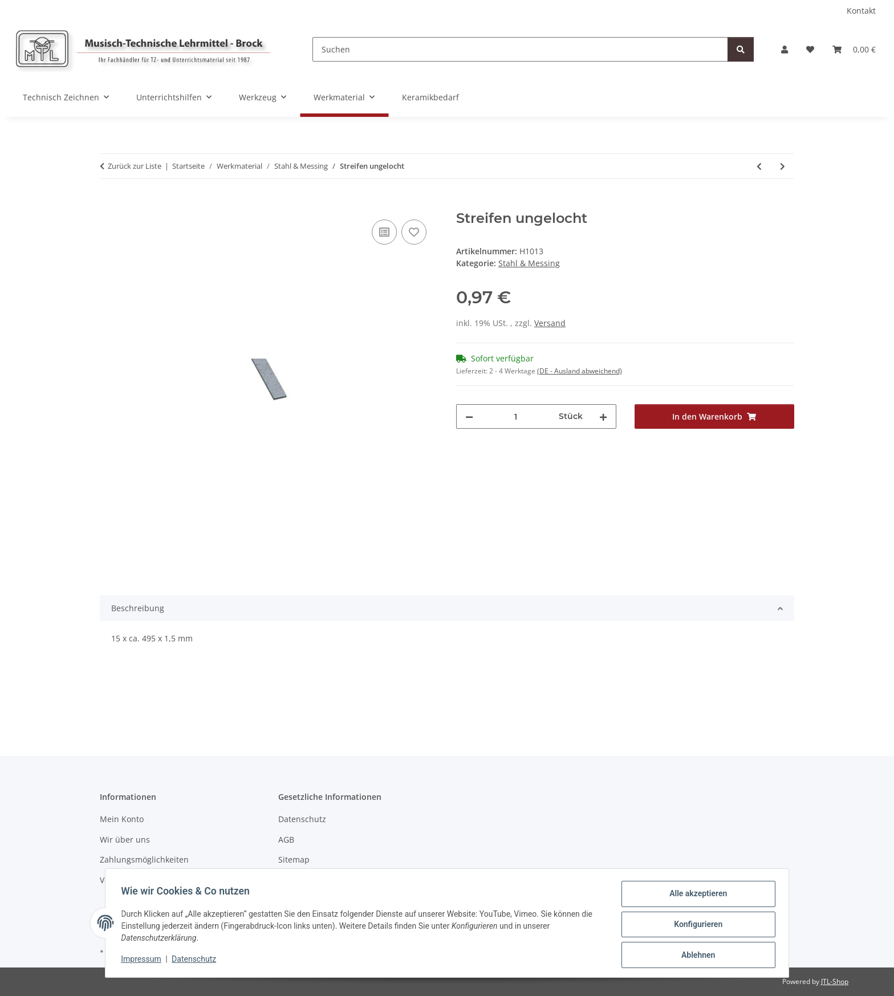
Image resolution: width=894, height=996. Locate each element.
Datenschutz (196, 960)
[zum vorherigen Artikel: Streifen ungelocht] (759, 166)
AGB (286, 839)
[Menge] (516, 416)
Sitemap (294, 859)
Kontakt (861, 10)
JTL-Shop (834, 981)
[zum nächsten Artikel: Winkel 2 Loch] (782, 166)
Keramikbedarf (430, 97)
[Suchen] (520, 49)
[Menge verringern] (469, 416)
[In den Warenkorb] (109, 204)
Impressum (144, 960)
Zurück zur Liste (134, 166)
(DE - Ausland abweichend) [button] (579, 371)
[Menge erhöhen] (603, 416)
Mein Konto (122, 819)
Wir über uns (125, 839)
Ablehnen (695, 955)
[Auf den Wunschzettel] (413, 232)
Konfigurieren (695, 925)
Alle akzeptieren (695, 896)
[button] (784, 49)
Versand (550, 323)
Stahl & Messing (529, 263)
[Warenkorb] (854, 49)
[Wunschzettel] (810, 49)
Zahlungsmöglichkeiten (144, 859)
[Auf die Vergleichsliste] (384, 232)
